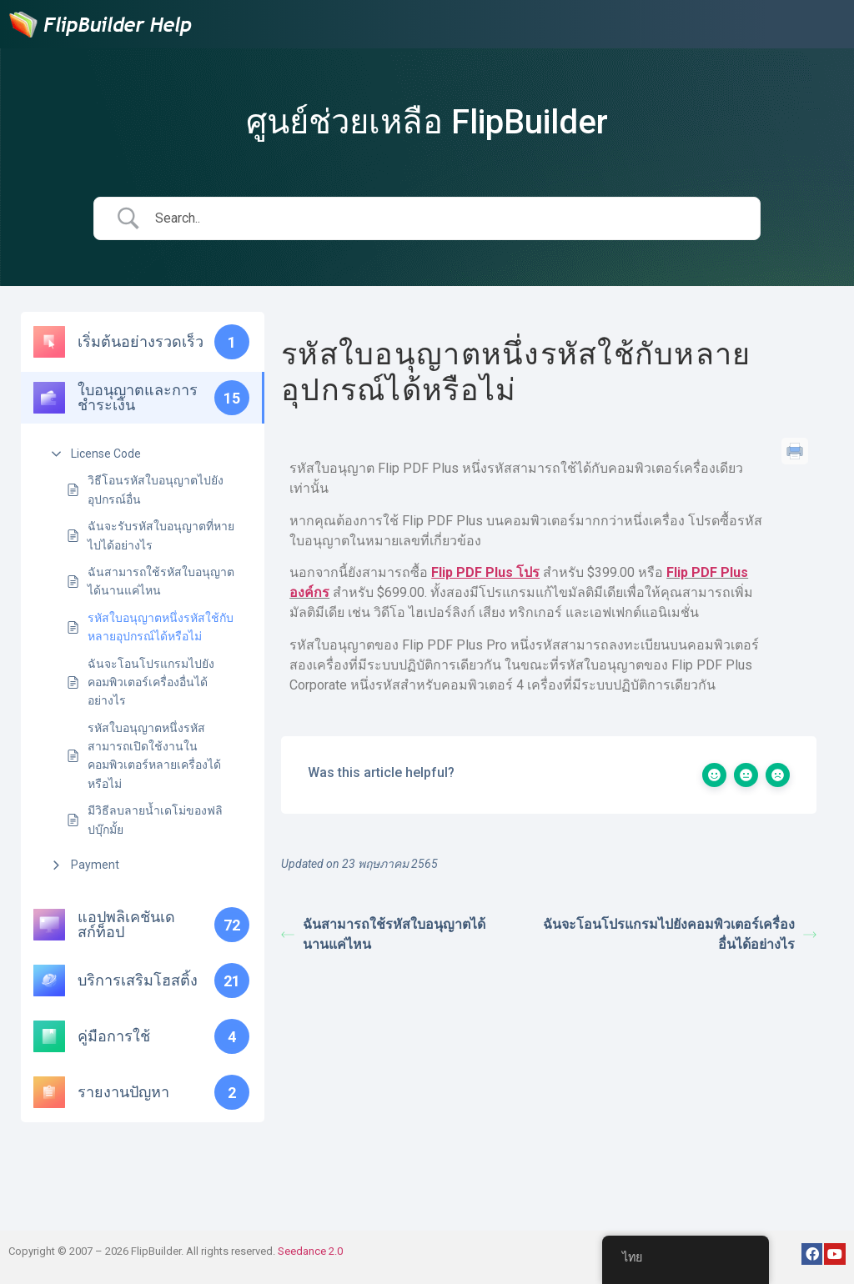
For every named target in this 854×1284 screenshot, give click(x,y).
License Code (106, 453)
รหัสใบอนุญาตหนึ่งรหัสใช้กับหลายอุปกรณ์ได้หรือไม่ (161, 627)
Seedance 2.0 (310, 1251)
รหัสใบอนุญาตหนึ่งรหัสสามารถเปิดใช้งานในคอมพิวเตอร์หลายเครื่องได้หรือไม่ (154, 755)
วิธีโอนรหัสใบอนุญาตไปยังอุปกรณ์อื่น (156, 489)
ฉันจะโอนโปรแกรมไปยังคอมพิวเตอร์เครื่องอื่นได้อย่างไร (151, 682)
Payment (95, 864)
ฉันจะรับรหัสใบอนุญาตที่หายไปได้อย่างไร (161, 535)
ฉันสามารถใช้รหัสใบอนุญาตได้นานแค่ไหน (161, 581)
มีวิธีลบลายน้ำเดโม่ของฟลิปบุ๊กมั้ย (155, 819)
